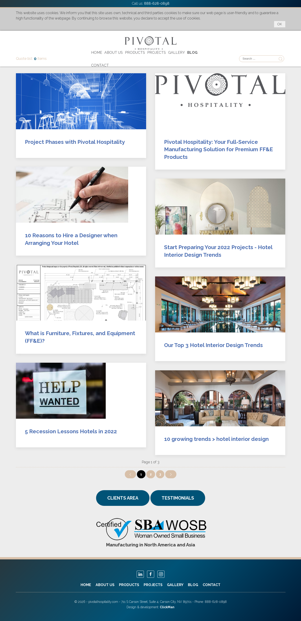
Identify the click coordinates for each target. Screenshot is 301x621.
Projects (156, 52)
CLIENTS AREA (122, 498)
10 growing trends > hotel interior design (216, 439)
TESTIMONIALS (178, 498)
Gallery (176, 52)
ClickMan (167, 607)
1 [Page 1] (141, 474)
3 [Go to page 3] (160, 474)
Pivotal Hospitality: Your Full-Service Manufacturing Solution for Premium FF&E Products (218, 149)
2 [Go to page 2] (151, 474)
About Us (113, 52)
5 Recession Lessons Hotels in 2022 (71, 431)
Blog (192, 52)
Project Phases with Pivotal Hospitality (75, 142)
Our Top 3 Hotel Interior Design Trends (213, 345)
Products (135, 52)
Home (96, 52)
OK (279, 24)
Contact (100, 65)
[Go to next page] (170, 474)
